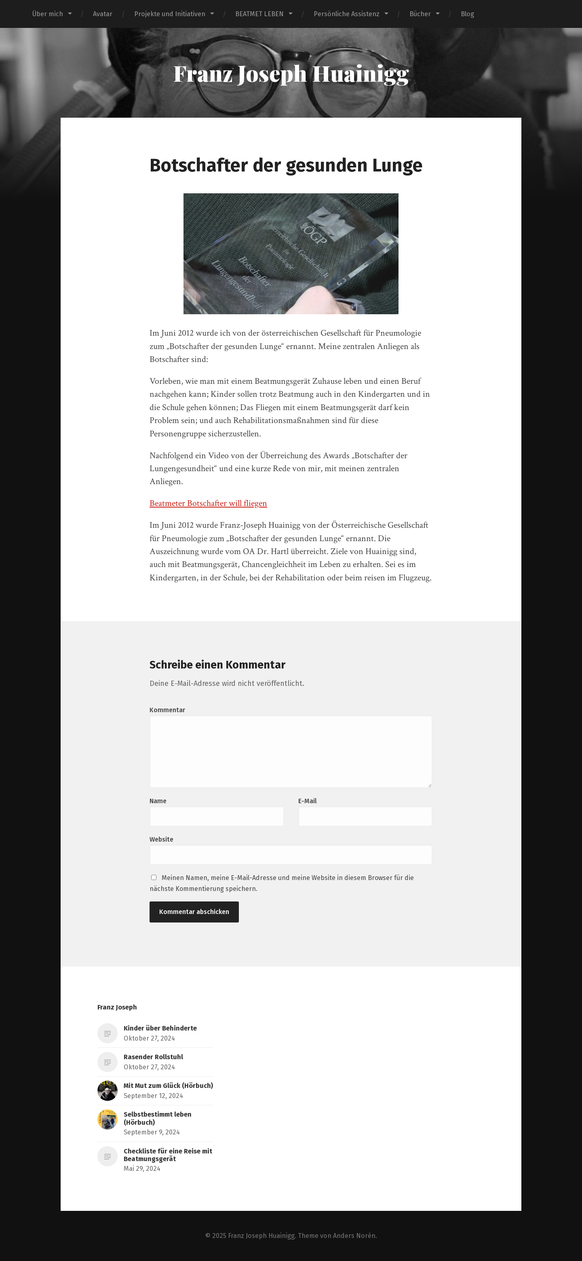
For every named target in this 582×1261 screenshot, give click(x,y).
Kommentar (167, 710)
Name (158, 801)
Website (161, 839)
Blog (467, 14)
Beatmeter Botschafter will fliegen (208, 503)
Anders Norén (354, 1236)
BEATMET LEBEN (259, 14)
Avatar (102, 14)
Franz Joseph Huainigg (291, 72)
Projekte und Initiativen (169, 14)
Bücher (420, 14)
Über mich (47, 14)
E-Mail (307, 801)
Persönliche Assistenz (347, 14)
